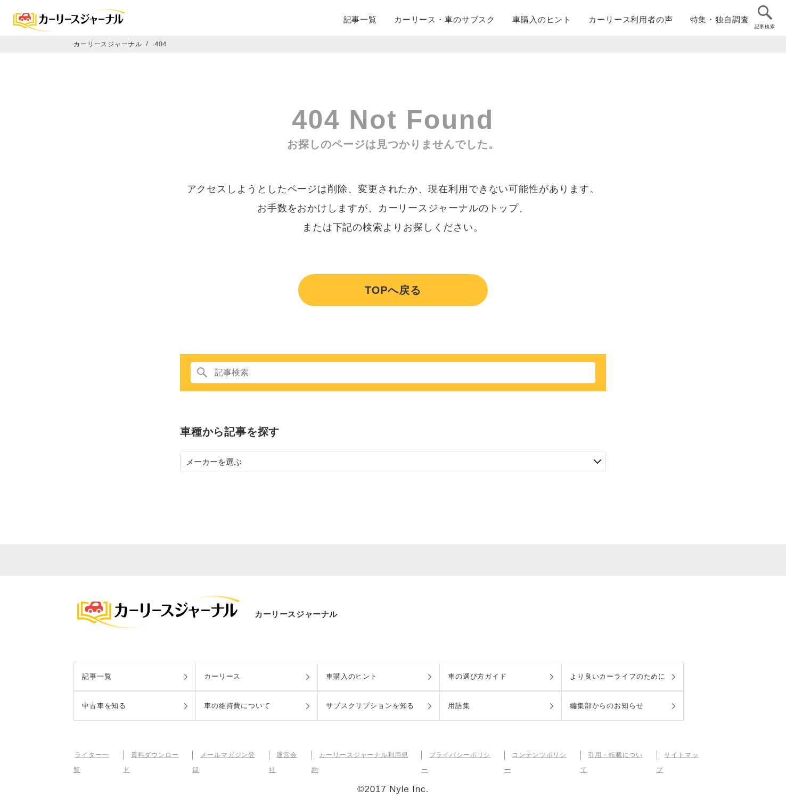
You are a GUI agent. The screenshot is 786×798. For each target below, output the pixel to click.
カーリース (222, 676)
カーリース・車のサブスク (444, 22)
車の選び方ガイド (477, 676)
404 (161, 44)
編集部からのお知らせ (607, 706)
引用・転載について (615, 755)
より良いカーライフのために (618, 676)
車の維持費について (237, 706)
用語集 (459, 706)
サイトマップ (681, 755)
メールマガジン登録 (229, 755)
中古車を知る (104, 706)
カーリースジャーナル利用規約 (364, 755)
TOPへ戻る (393, 290)
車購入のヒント (541, 22)
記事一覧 (360, 22)
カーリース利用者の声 (630, 22)
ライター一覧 (93, 755)
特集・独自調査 (719, 22)
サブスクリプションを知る (370, 706)
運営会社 (287, 755)
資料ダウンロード (156, 755)
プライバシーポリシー (460, 755)
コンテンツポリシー (539, 755)
